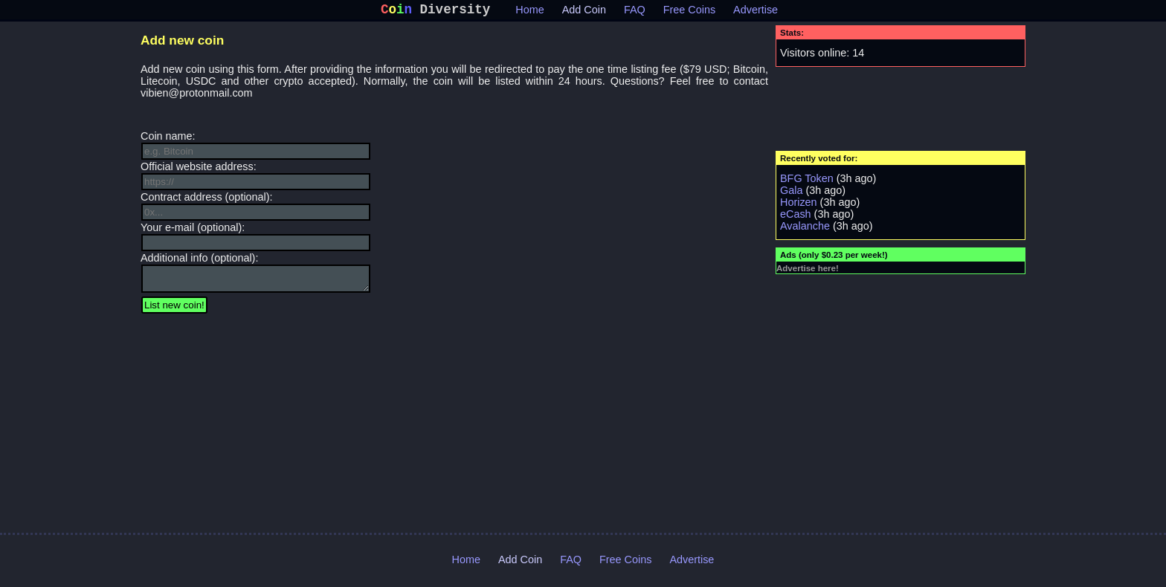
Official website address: (255, 178)
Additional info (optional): (255, 277)
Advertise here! (807, 271)
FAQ (634, 13)
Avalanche (805, 229)
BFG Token (807, 181)
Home (529, 13)
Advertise (755, 13)
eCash (795, 217)
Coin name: (255, 148)
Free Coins (689, 13)
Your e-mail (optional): (255, 239)
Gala (791, 193)
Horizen (798, 205)
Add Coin (584, 13)
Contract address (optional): (255, 209)
